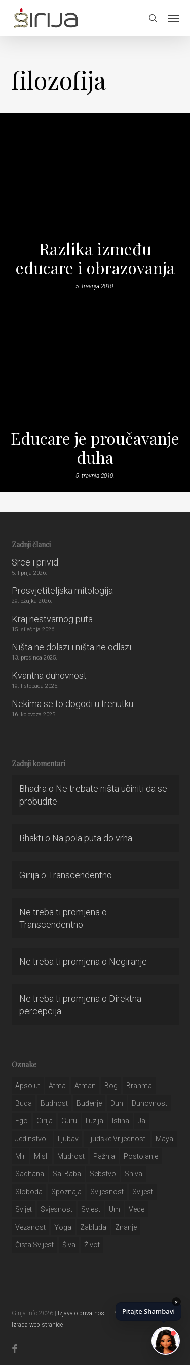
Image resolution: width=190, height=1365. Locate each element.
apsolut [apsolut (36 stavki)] (27, 1085)
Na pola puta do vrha (92, 838)
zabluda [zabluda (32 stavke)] (93, 1227)
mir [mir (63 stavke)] (20, 1156)
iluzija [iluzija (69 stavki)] (94, 1121)
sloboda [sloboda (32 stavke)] (29, 1192)
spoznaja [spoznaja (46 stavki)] (66, 1192)
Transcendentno (80, 875)
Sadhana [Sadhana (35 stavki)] (29, 1174)
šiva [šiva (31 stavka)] (68, 1245)
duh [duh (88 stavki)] (116, 1103)
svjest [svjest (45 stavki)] (90, 1209)
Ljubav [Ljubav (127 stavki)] (68, 1139)
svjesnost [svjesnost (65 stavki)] (56, 1209)
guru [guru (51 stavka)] (69, 1121)
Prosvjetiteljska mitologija (62, 590)
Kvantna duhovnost (49, 675)
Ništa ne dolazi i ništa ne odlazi (71, 647)
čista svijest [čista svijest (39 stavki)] (34, 1245)
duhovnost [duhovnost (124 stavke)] (149, 1103)
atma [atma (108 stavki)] (57, 1085)
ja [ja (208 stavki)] (141, 1121)
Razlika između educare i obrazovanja (95, 258)
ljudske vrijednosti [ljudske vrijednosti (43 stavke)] (117, 1139)
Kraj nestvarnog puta (52, 619)
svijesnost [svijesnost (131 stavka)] (107, 1192)
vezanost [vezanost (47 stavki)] (30, 1227)
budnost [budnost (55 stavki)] (54, 1103)
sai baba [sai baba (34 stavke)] (67, 1174)
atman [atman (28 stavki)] (85, 1085)
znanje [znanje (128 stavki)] (126, 1227)
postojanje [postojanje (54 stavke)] (141, 1156)
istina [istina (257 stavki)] (120, 1121)
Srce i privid (35, 562)
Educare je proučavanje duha (95, 448)
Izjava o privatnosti (83, 1313)
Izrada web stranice (37, 1324)
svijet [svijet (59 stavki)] (23, 1209)
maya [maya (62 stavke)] (164, 1139)
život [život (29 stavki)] (92, 1245)
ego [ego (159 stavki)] (21, 1121)
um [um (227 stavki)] (114, 1209)
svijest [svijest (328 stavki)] (142, 1192)
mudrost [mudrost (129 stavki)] (71, 1156)
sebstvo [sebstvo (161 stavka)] (103, 1174)
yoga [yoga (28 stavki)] (62, 1227)
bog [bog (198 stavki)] (111, 1085)
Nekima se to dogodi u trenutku (72, 703)
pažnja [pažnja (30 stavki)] (104, 1156)
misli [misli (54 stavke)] (41, 1156)
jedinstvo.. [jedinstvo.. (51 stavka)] (32, 1139)
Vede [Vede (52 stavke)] (136, 1209)
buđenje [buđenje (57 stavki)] (89, 1103)
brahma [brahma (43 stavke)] (139, 1085)
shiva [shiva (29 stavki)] (133, 1174)
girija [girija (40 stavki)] (44, 1121)
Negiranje (128, 961)
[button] (173, 18)
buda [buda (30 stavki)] (23, 1103)
